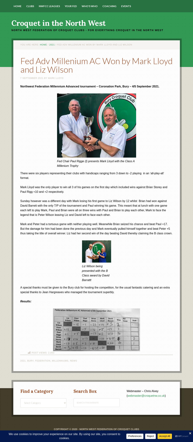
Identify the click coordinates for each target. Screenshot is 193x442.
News (73, 361)
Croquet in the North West (59, 23)
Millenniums (60, 361)
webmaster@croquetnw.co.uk (146, 395)
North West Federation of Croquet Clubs (109, 429)
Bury (30, 361)
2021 (23, 361)
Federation (42, 361)
